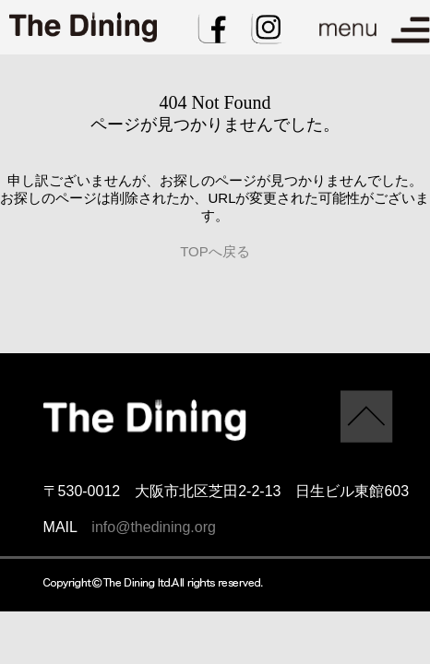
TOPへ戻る (215, 251)
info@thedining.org (153, 527)
